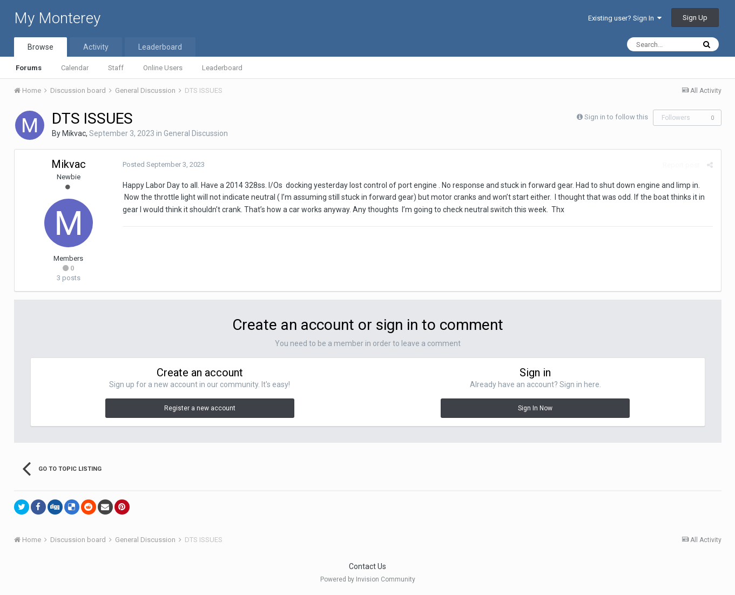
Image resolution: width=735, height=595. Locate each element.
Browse (40, 47)
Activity (96, 47)
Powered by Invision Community (367, 579)
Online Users (163, 68)
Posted (164, 164)
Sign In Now (535, 408)
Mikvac (74, 133)
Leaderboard (222, 68)
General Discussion (196, 133)
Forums (29, 68)
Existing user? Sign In (625, 18)
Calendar (75, 68)
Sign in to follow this (616, 117)
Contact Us (367, 566)
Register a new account (199, 408)
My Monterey (57, 18)
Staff (116, 68)
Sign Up (695, 17)
